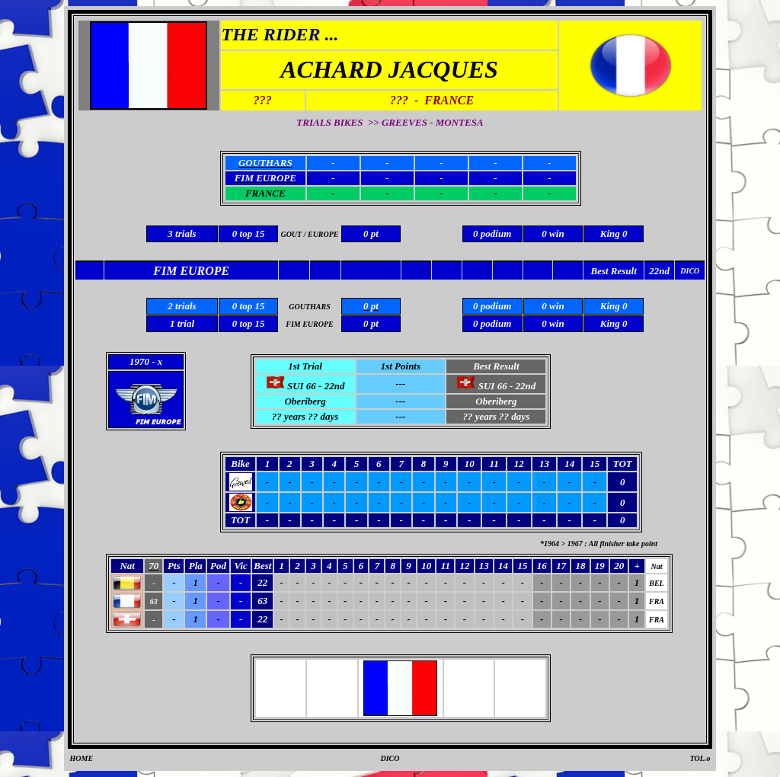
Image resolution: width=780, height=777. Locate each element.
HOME (82, 758)
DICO (389, 758)
